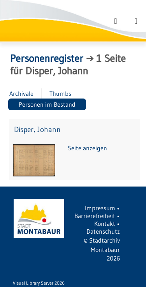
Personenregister (46, 58)
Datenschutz (103, 231)
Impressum (100, 208)
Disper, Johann (37, 129)
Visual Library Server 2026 (39, 283)
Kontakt (104, 223)
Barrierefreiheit (94, 216)
